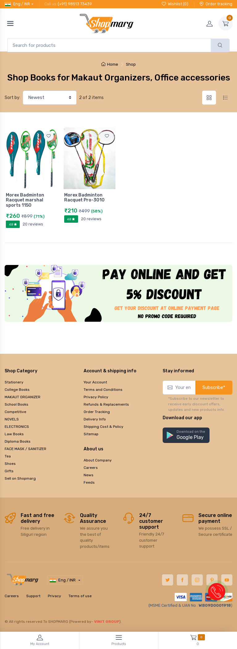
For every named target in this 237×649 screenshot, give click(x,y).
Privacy (54, 596)
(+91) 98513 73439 (75, 4)
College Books (17, 389)
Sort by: (12, 97)
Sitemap (91, 434)
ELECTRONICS (17, 426)
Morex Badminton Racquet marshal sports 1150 (25, 200)
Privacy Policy (96, 397)
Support (33, 596)
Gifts (9, 471)
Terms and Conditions (103, 389)
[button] (186, 435)
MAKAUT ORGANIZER (22, 397)
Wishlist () (175, 4)
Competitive (15, 412)
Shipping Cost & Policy (103, 426)
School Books (16, 404)
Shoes (10, 463)
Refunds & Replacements (106, 404)
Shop (131, 64)
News (89, 475)
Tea (8, 456)
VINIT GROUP (106, 621)
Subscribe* (213, 387)
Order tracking (215, 4)
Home (109, 64)
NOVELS (12, 419)
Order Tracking (97, 412)
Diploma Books (18, 441)
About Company (98, 460)
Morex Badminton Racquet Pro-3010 (84, 197)
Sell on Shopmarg (20, 478)
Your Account (95, 382)
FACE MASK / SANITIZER (25, 449)
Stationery (14, 382)
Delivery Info (95, 419)
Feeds (89, 482)
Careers (91, 467)
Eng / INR (17, 4)
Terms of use (80, 596)
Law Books (14, 434)
